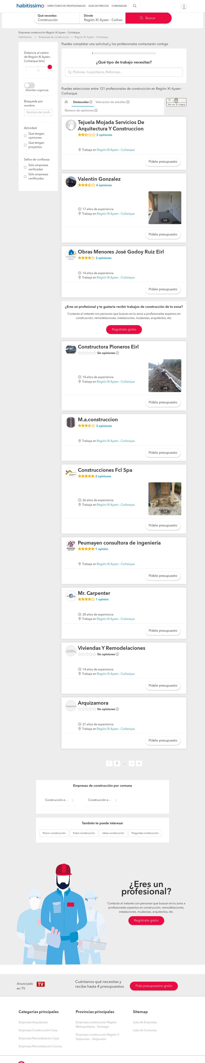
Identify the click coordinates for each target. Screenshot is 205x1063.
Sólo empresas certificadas (38, 176)
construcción (54, 833)
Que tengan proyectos (36, 145)
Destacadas (81, 102)
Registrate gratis (124, 329)
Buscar (147, 18)
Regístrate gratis (146, 920)
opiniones (104, 135)
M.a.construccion (98, 420)
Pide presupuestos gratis (154, 986)
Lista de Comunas (145, 1030)
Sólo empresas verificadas (38, 167)
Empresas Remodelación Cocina (40, 1046)
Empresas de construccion (54, 37)
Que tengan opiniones (36, 136)
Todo (50, 70)
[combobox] (56, 18)
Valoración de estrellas (111, 102)
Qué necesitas (47, 15)
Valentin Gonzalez (99, 179)
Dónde (88, 15)
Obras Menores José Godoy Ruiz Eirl (121, 252)
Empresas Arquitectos (33, 1022)
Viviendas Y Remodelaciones (111, 648)
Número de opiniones (79, 110)
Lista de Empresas (145, 1022)
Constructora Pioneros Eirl (108, 347)
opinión (101, 549)
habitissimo (25, 37)
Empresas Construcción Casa (38, 1030)
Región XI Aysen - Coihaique (91, 37)
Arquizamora (93, 703)
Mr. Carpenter (94, 593)
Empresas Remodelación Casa (39, 1038)
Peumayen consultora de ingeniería (119, 543)
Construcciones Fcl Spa (105, 470)
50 (38, 70)
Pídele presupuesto (163, 161)
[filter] (38, 67)
